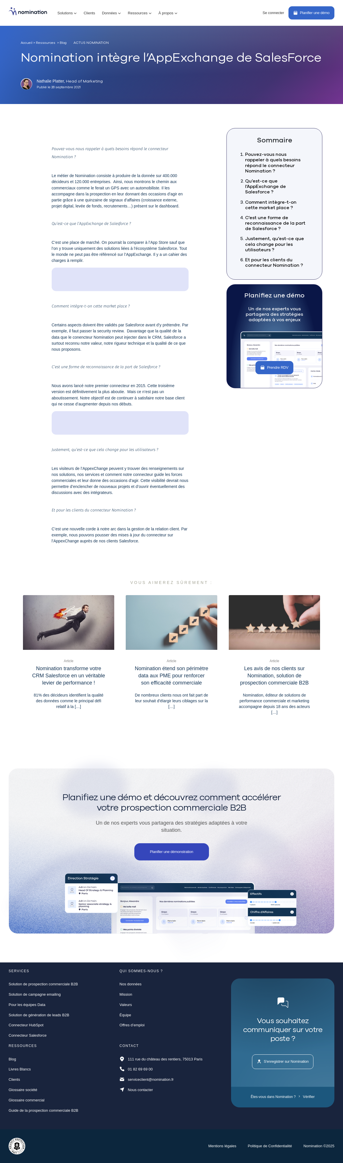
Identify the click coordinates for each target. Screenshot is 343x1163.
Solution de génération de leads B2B (39, 1015)
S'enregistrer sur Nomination (283, 1061)
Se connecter (273, 13)
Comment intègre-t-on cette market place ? (271, 204)
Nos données (130, 984)
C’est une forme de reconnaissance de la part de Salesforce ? (275, 223)
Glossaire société (23, 1090)
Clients (89, 13)
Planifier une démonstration (171, 852)
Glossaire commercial (26, 1100)
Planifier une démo (311, 13)
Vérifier (307, 1097)
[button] (67, 13)
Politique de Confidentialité (270, 1146)
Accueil (26, 42)
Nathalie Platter (50, 81)
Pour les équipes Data (27, 1005)
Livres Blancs (20, 1069)
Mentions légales (222, 1146)
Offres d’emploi (131, 1025)
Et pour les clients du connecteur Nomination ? (274, 262)
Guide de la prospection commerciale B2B (43, 1110)
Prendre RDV (274, 367)
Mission (125, 994)
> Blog (62, 42)
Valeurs (125, 1005)
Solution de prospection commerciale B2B (43, 984)
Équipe (125, 1015)
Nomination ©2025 (318, 1146)
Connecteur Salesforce (27, 1035)
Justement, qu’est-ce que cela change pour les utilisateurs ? (274, 244)
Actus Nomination (91, 42)
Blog (12, 1059)
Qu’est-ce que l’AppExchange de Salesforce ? (265, 186)
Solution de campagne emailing (35, 994)
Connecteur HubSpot (26, 1025)
